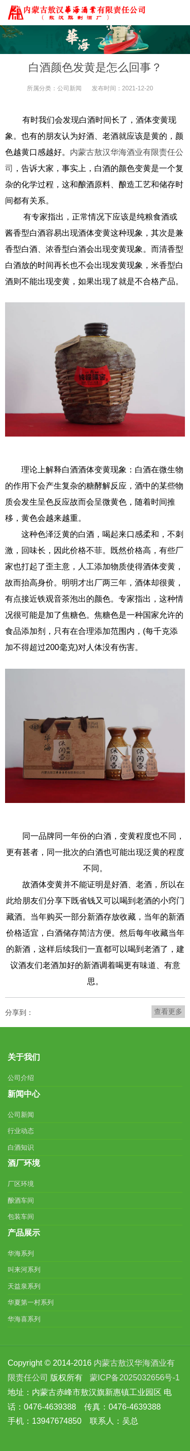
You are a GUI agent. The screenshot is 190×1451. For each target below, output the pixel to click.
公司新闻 (69, 88)
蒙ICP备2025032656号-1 (135, 1377)
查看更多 (168, 1011)
